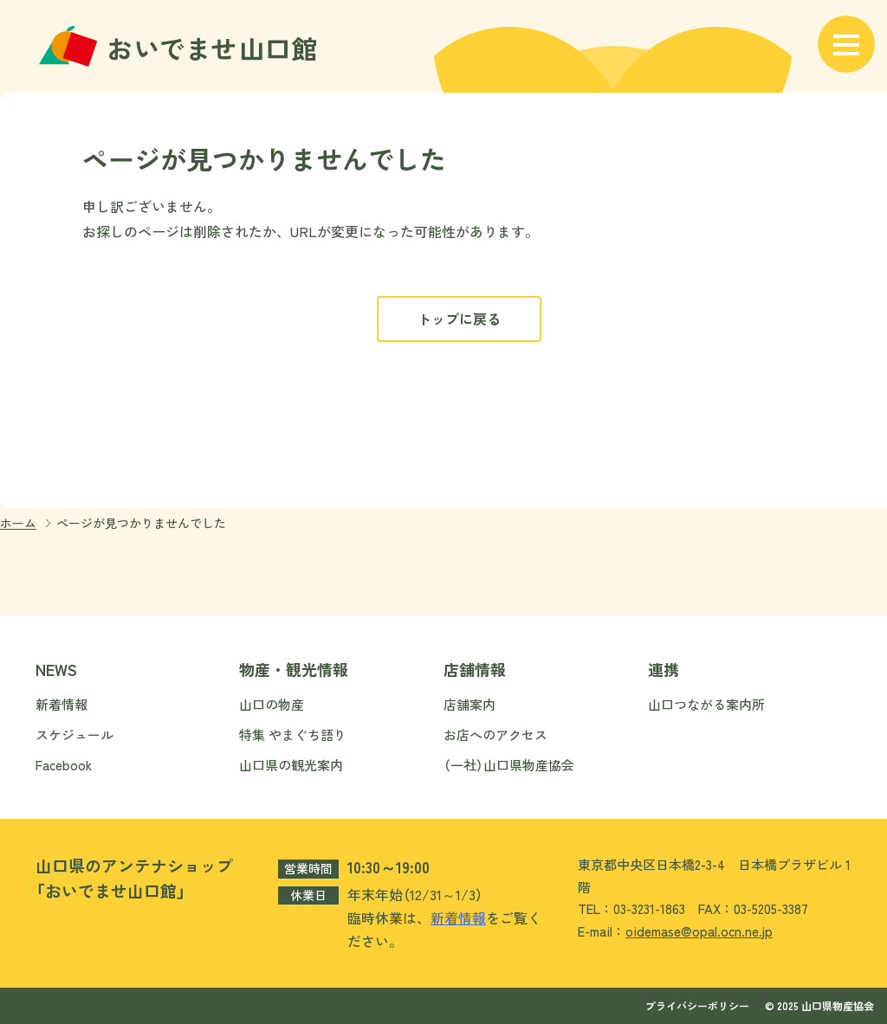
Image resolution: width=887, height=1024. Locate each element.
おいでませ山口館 (180, 46)
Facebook (64, 765)
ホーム (18, 523)
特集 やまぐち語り (292, 734)
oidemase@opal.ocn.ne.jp (699, 931)
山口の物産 (271, 704)
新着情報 (61, 704)
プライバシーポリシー (697, 1005)
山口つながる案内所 (706, 704)
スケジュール (74, 734)
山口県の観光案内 (291, 765)
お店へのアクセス (495, 734)
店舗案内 (469, 704)
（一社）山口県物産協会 (509, 765)
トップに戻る (459, 318)
